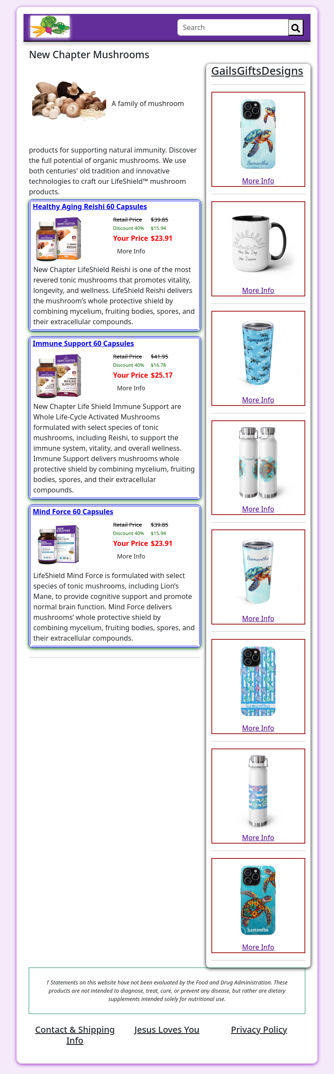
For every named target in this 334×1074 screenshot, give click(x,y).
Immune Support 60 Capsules (83, 343)
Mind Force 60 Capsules (73, 511)
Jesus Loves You (166, 1029)
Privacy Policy (259, 1029)
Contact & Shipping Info (75, 1035)
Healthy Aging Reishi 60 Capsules (90, 206)
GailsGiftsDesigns (257, 70)
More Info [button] (131, 251)
